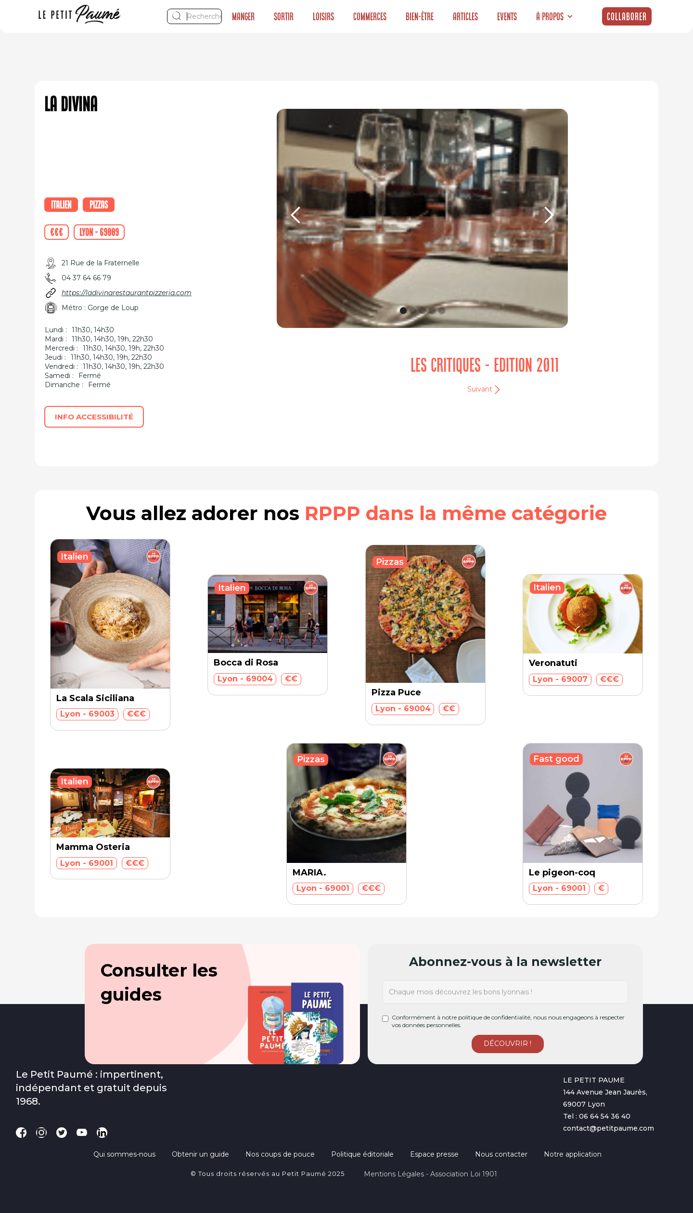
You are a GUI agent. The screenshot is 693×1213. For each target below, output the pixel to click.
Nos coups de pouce (280, 1154)
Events (507, 16)
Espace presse (434, 1154)
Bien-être (420, 16)
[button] (554, 16)
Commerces (369, 16)
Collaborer (627, 16)
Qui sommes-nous (124, 1154)
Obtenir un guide (200, 1154)
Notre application (573, 1154)
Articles (465, 16)
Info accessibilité (94, 416)
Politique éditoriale (362, 1154)
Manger (243, 16)
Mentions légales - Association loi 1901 (430, 1174)
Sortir (284, 16)
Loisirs (323, 16)
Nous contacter (501, 1154)
